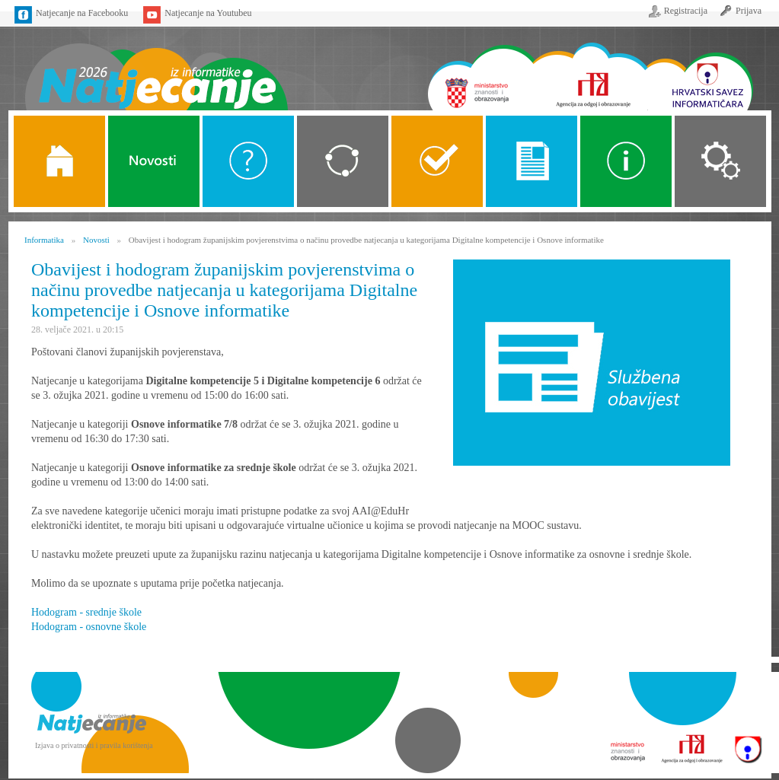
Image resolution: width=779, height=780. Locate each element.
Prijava (748, 10)
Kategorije (342, 161)
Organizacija (720, 161)
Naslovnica (156, 66)
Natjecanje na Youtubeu (207, 13)
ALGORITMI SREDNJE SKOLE (437, 161)
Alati (626, 161)
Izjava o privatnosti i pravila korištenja (94, 745)
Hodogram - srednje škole (86, 612)
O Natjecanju (248, 161)
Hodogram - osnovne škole (88, 626)
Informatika (44, 239)
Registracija (685, 10)
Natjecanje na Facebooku (82, 13)
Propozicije (531, 161)
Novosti (154, 161)
